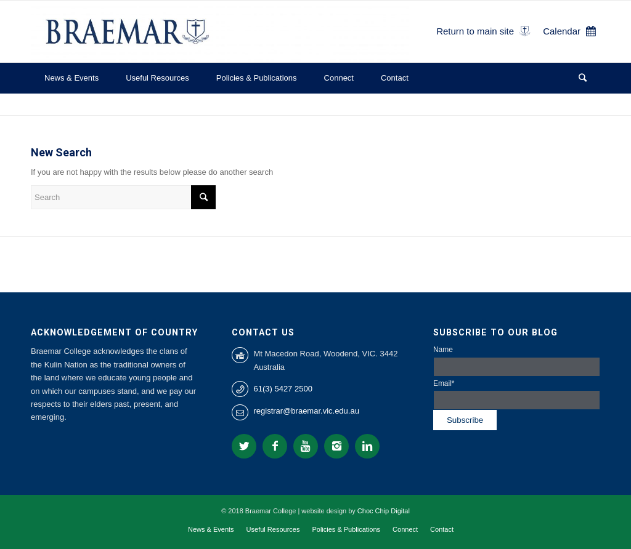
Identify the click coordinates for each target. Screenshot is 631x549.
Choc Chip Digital (383, 511)
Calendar (561, 31)
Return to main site (475, 31)
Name (516, 360)
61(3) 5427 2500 (282, 388)
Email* (516, 394)
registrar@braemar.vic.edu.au (306, 410)
